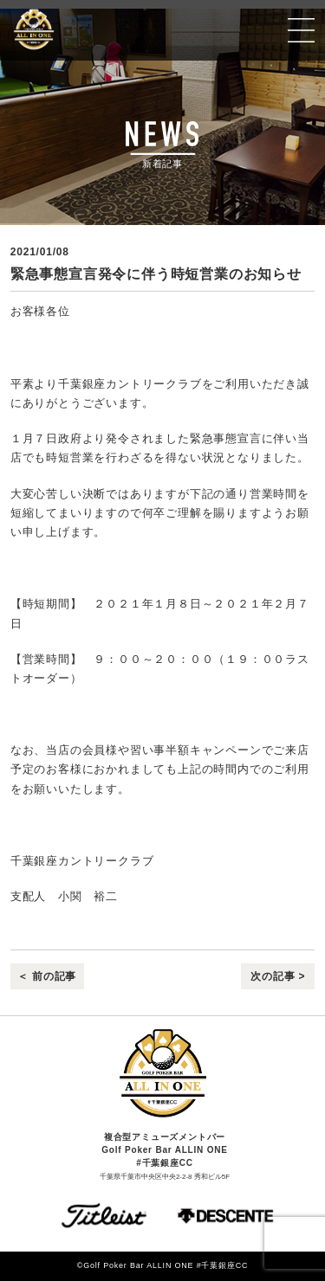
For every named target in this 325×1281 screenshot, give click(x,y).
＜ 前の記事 (46, 976)
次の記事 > (277, 976)
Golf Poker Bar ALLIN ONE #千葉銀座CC (84, 30)
